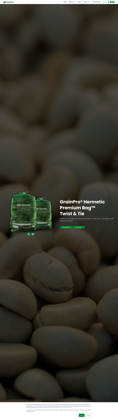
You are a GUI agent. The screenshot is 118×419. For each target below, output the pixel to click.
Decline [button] (88, 415)
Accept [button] (81, 415)
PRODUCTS (72, 2)
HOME (65, 2)
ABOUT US (87, 2)
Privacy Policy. (69, 407)
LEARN (79, 2)
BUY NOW (78, 227)
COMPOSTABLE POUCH (36, 2)
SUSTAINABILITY (96, 2)
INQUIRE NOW (66, 227)
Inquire (112, 2)
